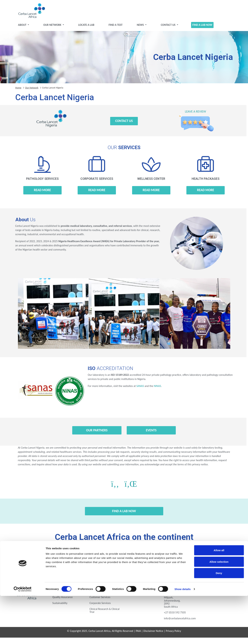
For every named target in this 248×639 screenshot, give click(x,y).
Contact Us (168, 26)
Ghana (151, 556)
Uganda (151, 566)
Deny (219, 616)
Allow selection (218, 604)
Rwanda (97, 566)
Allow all (219, 593)
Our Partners (97, 432)
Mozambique (43, 566)
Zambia (177, 566)
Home (18, 88)
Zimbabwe (204, 566)
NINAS (157, 387)
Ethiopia (97, 556)
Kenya (204, 556)
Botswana (43, 556)
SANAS (140, 387)
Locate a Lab (86, 26)
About (22, 26)
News (140, 26)
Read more (42, 191)
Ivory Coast (178, 556)
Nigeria (70, 566)
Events (151, 432)
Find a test (116, 26)
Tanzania (124, 566)
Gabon (124, 556)
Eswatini (70, 556)
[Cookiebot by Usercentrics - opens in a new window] (22, 632)
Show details (183, 632)
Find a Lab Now (202, 26)
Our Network (52, 26)
